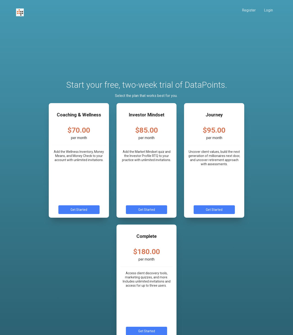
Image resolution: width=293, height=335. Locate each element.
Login (268, 10)
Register (249, 10)
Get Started (79, 209)
